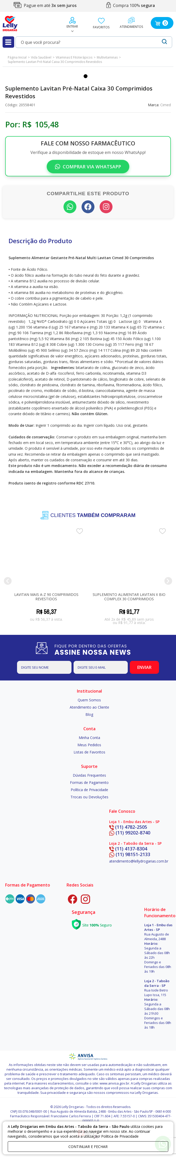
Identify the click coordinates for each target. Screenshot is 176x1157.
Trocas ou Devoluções (89, 796)
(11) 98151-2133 (129, 854)
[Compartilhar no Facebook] (88, 206)
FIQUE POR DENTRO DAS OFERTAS (98, 649)
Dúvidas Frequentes (89, 774)
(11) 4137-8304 (128, 848)
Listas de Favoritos (89, 751)
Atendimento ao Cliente (89, 706)
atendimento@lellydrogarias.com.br (138, 860)
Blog (89, 713)
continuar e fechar (88, 1146)
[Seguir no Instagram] (106, 206)
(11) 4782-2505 (128, 826)
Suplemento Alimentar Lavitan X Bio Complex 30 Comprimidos (129, 596)
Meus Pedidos (89, 744)
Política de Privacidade (89, 789)
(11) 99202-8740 (129, 832)
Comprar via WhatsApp (88, 166)
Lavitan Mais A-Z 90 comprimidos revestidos (46, 596)
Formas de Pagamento (89, 781)
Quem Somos (89, 699)
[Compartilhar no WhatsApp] (69, 206)
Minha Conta (89, 737)
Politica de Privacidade (120, 1136)
